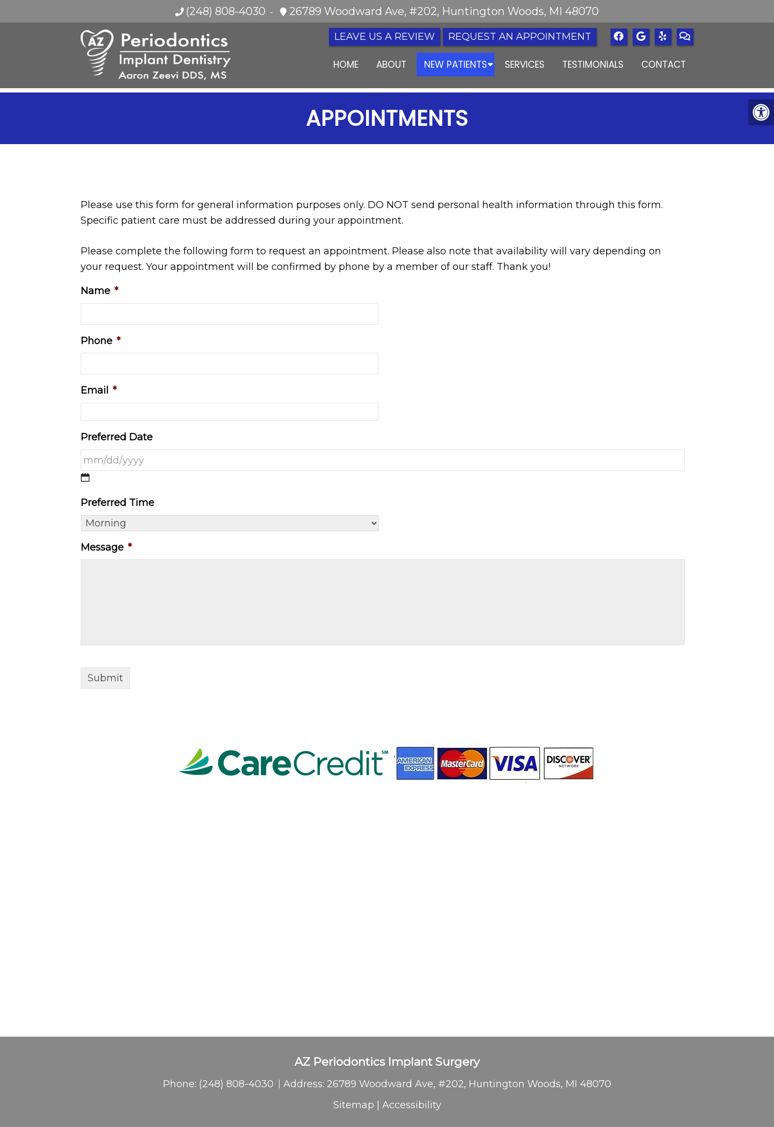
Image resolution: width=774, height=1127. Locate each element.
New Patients (455, 64)
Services (524, 64)
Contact (663, 64)
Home (346, 64)
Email (99, 390)
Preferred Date (117, 437)
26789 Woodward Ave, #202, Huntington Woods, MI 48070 (442, 11)
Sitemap (353, 1105)
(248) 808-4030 (226, 11)
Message (106, 547)
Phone (100, 341)
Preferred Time (117, 503)
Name (99, 291)
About (391, 64)
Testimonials (593, 64)
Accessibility (411, 1105)
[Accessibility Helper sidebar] (761, 112)
